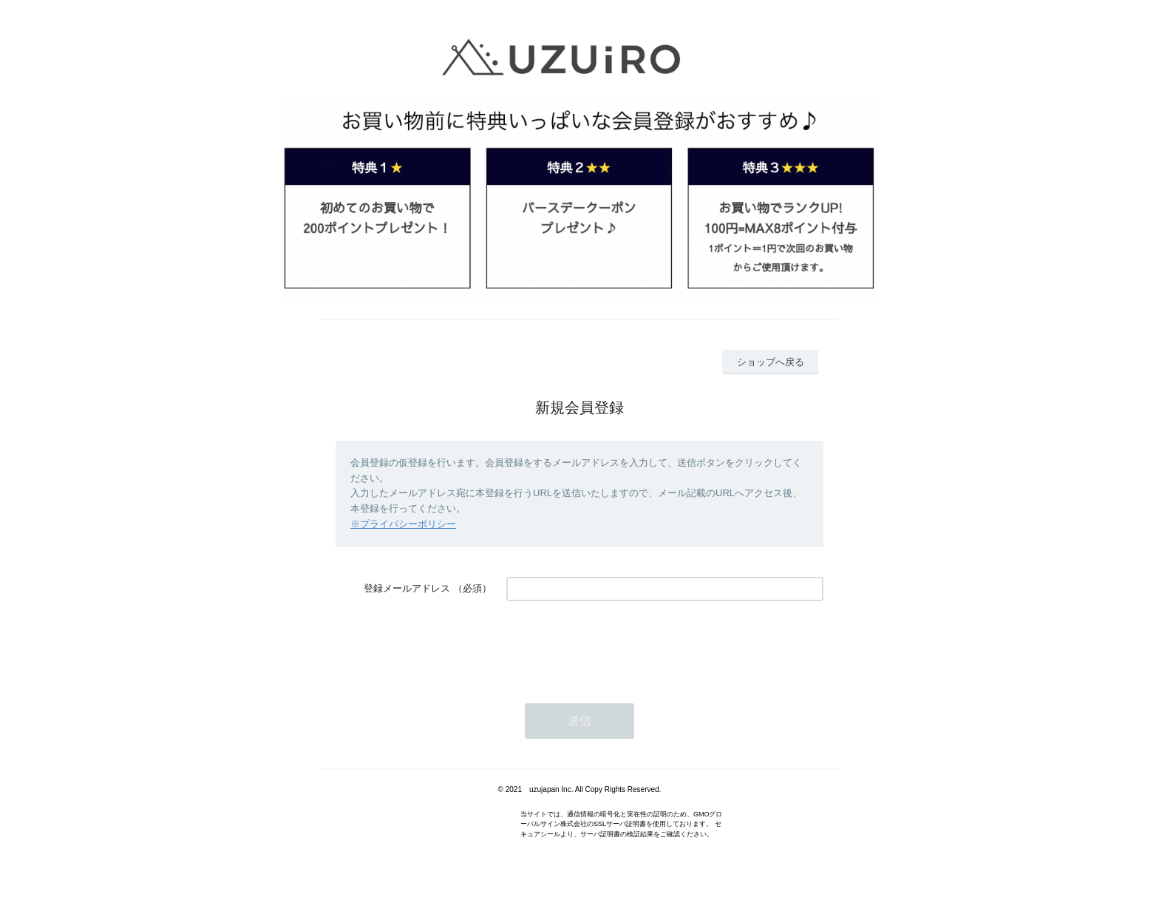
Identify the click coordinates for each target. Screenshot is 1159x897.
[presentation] (618, 645)
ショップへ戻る (770, 362)
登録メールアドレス (407, 588)
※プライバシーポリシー (403, 523)
